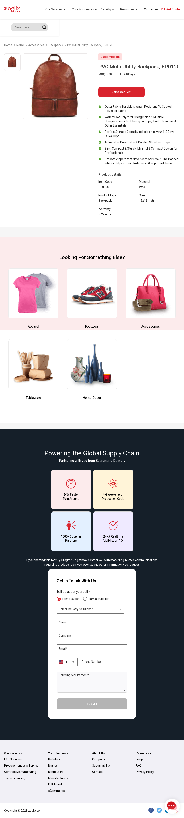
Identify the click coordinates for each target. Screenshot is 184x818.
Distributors (56, 772)
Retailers (54, 759)
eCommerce (56, 790)
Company (98, 759)
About (110, 9)
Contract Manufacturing (20, 772)
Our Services (55, 9)
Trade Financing (14, 778)
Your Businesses (85, 9)
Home (8, 45)
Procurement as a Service (21, 765)
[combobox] (90, 609)
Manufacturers (58, 778)
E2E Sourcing (13, 759)
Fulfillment (55, 784)
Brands (53, 765)
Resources (129, 9)
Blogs (139, 759)
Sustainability (101, 765)
